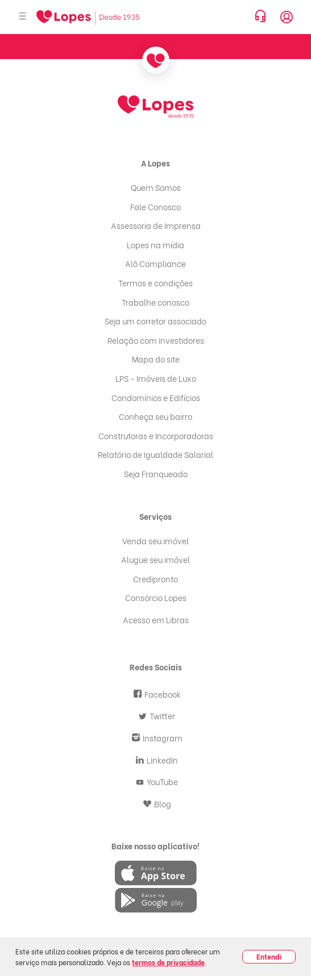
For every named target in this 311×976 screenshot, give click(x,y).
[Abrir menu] (22, 17)
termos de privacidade (168, 962)
